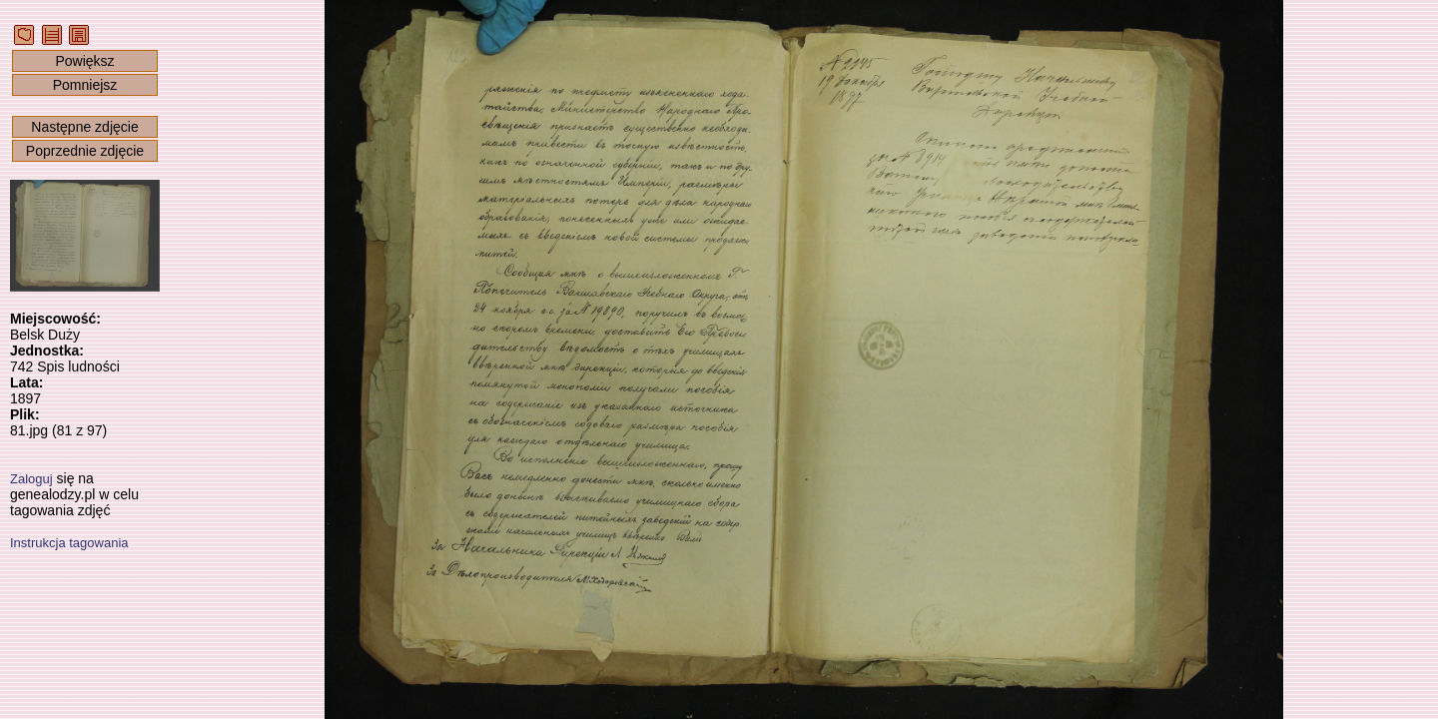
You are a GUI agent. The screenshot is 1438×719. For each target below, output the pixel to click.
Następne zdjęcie (84, 127)
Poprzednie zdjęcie (85, 151)
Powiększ (84, 61)
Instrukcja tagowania (69, 542)
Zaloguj (31, 478)
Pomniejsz (85, 85)
